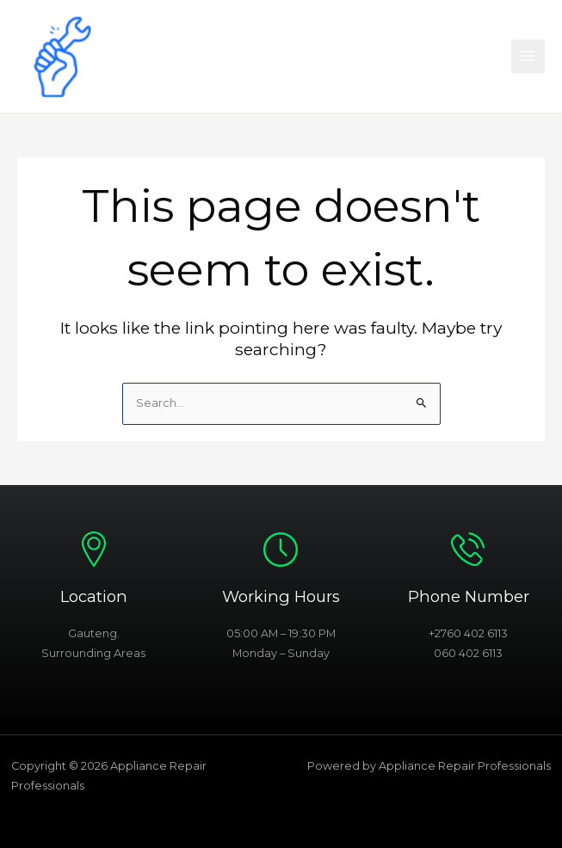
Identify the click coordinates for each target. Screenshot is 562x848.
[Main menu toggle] (528, 56)
